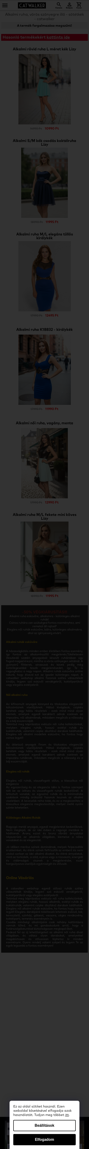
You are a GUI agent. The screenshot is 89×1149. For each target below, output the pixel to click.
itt (67, 1115)
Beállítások (44, 1125)
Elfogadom (44, 1140)
